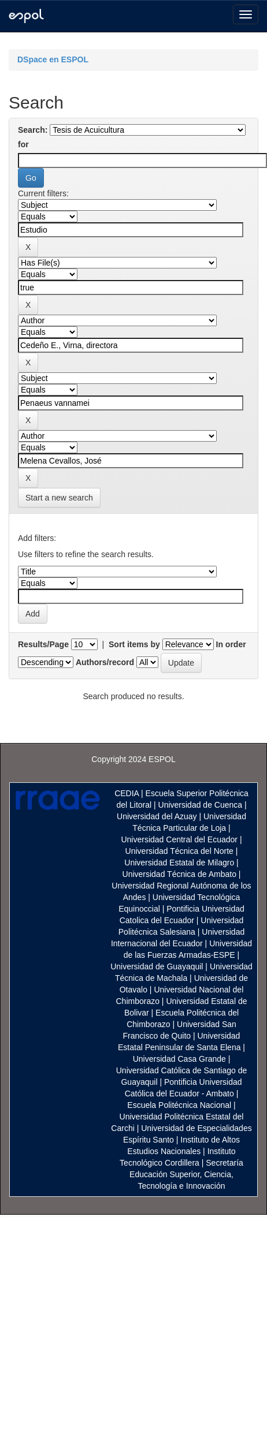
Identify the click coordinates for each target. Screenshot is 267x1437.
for (23, 144)
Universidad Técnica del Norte (179, 851)
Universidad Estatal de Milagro (179, 862)
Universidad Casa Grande (180, 1058)
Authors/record (105, 662)
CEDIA (126, 793)
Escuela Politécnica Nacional (179, 1105)
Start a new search (59, 497)
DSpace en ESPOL (52, 59)
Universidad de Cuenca (200, 804)
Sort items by (134, 644)
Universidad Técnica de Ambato (179, 874)
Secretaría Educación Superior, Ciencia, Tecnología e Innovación (186, 1174)
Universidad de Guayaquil (156, 966)
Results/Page (43, 644)
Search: (32, 130)
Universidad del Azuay (157, 816)
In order (231, 644)
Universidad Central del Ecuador (179, 839)
